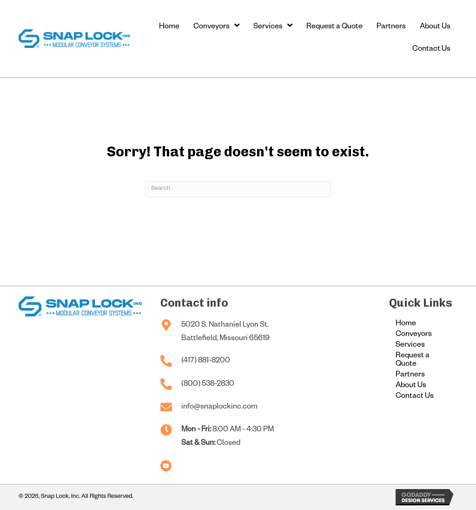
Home (406, 324)
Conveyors (414, 335)
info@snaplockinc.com (219, 407)
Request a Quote (413, 360)
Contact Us (415, 397)
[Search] (238, 189)
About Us (411, 386)
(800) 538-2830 (207, 385)
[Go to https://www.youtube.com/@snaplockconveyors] (166, 467)
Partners (410, 375)
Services (410, 346)
